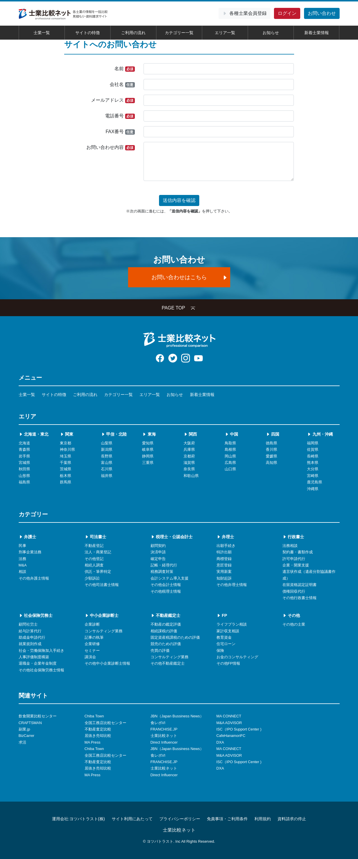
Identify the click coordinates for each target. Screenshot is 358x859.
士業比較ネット (164, 735)
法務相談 (290, 545)
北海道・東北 (33, 434)
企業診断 (92, 624)
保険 (220, 650)
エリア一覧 (225, 32)
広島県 (230, 462)
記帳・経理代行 (164, 565)
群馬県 (65, 482)
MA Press (93, 742)
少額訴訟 (92, 578)
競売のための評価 (166, 644)
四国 (272, 434)
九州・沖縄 (320, 434)
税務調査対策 (162, 571)
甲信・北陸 (114, 434)
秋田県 (24, 469)
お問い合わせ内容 (110, 147)
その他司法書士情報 (102, 584)
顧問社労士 (28, 624)
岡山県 (230, 456)
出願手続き (225, 545)
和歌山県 (191, 475)
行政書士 (293, 536)
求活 (22, 742)
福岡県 (312, 443)
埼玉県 (65, 456)
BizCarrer (26, 735)
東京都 (65, 443)
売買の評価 (160, 650)
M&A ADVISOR (229, 723)
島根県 (230, 449)
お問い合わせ (322, 13)
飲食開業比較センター (38, 716)
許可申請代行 (293, 559)
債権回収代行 (293, 591)
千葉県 (65, 462)
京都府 (189, 456)
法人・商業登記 (98, 552)
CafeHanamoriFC (231, 735)
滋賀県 (189, 462)
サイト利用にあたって (132, 818)
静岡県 (147, 456)
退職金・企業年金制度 (38, 663)
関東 (66, 434)
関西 (190, 434)
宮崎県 (312, 475)
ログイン (287, 13)
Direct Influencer (164, 742)
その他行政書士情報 (299, 598)
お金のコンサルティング (237, 657)
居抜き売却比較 (98, 735)
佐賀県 (312, 449)
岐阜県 (147, 449)
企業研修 (92, 644)
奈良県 (189, 469)
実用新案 (224, 571)
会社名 (122, 84)
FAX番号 (120, 132)
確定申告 (158, 559)
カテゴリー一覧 (179, 32)
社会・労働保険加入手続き (41, 650)
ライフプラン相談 (231, 624)
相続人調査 (94, 565)
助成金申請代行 (32, 637)
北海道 (24, 443)
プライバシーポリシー (179, 818)
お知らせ (271, 32)
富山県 (106, 462)
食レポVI (158, 723)
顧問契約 (158, 545)
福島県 (24, 482)
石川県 (106, 469)
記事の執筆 (94, 637)
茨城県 (65, 469)
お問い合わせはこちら (189, 277)
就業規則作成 (30, 644)
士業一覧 (42, 32)
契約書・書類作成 (297, 552)
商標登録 (224, 559)
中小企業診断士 (101, 615)
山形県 (24, 475)
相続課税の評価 (164, 631)
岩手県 (24, 456)
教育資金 (224, 637)
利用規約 (262, 818)
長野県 (106, 456)
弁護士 (27, 536)
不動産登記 (94, 545)
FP (221, 615)
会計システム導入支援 (169, 578)
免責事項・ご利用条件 (227, 818)
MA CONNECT (228, 716)
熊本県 (312, 462)
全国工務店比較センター (105, 723)
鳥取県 (230, 443)
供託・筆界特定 (98, 571)
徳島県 (271, 443)
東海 (149, 434)
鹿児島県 (314, 482)
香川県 (271, 449)
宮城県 (24, 462)
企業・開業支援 (295, 565)
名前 (124, 69)
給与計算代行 (30, 631)
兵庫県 (189, 449)
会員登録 (244, 13)
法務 (22, 559)
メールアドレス (113, 100)
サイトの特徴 (87, 32)
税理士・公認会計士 (172, 536)
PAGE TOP (179, 307)
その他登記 (94, 559)
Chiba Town (94, 716)
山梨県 (106, 443)
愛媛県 (271, 456)
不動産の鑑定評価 (166, 624)
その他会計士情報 (166, 584)
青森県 (24, 449)
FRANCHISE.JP (164, 729)
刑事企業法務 (30, 552)
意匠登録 (224, 565)
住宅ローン (225, 644)
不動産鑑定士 (165, 615)
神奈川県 (67, 449)
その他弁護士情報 (34, 578)
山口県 (230, 469)
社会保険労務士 (36, 615)
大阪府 (189, 443)
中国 (231, 434)
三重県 (147, 462)
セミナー (92, 650)
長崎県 (312, 456)
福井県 (106, 475)
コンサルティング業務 (104, 631)
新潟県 (106, 449)
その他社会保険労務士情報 (41, 670)
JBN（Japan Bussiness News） (177, 716)
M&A (23, 565)
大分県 (312, 469)
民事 (22, 545)
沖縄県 (312, 489)
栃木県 (65, 475)
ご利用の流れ (133, 32)
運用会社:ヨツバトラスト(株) (78, 818)
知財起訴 (224, 578)
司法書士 (95, 536)
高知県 (271, 462)
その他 (291, 615)
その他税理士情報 (166, 591)
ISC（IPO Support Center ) (239, 729)
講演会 (90, 657)
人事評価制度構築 (34, 657)
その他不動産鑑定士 (168, 663)
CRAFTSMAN (30, 723)
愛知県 (147, 443)
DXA (220, 742)
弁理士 (225, 536)
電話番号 (120, 116)
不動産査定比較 (98, 729)
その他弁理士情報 (231, 584)
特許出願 (224, 552)
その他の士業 (293, 624)
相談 (22, 571)
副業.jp (24, 729)
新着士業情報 (316, 32)
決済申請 (158, 552)
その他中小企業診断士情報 (107, 663)
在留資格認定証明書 (299, 584)
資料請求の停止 (291, 818)
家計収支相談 (227, 631)
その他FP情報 (228, 663)
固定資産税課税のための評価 (175, 637)
